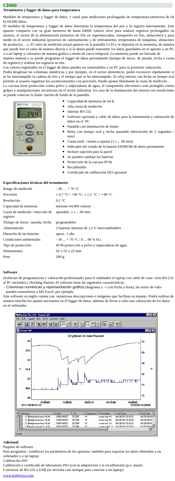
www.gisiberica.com (18, 475)
